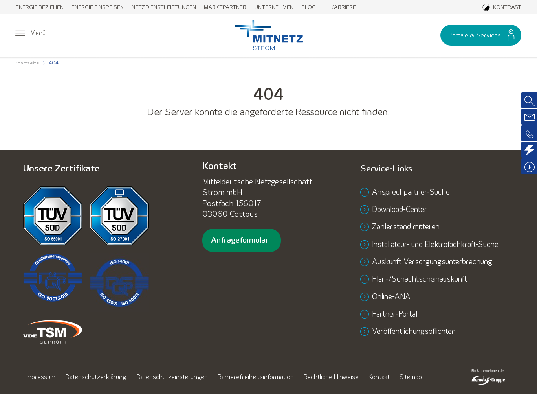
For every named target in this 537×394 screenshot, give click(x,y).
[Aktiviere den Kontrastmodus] (501, 7)
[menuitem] (40, 7)
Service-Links (388, 169)
